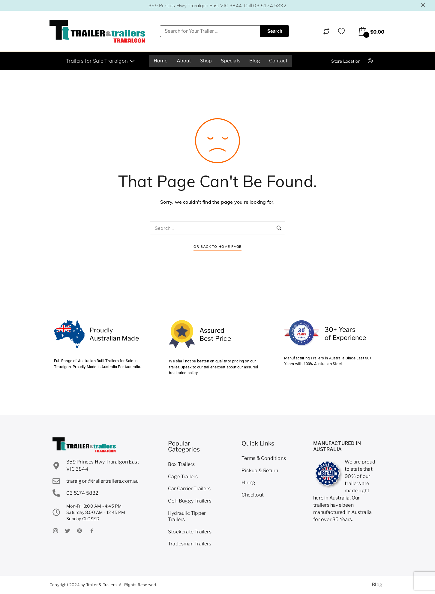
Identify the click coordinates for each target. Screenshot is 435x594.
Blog (254, 61)
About (184, 61)
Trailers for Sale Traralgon (101, 61)
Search (274, 31)
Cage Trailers (183, 476)
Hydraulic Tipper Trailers (187, 516)
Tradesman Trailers (190, 544)
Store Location (345, 61)
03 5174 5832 (269, 5)
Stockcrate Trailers (190, 532)
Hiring (248, 482)
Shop (206, 61)
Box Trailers (181, 464)
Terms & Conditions (264, 458)
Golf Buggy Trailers (190, 501)
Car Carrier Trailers (189, 488)
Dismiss (423, 5)
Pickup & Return (260, 470)
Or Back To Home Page (218, 246)
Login (375, 60)
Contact (278, 61)
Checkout (253, 495)
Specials (230, 61)
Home (161, 61)
